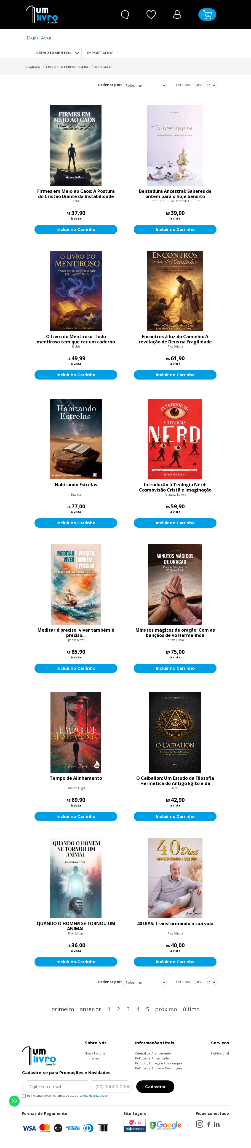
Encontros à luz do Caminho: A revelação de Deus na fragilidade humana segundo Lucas (175, 339)
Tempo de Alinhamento (76, 778)
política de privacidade (93, 1096)
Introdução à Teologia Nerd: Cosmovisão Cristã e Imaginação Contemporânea (175, 487)
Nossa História (95, 1053)
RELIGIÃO (103, 66)
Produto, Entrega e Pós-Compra (158, 1063)
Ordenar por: (110, 84)
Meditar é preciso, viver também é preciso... (76, 633)
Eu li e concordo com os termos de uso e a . (65, 1095)
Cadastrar (155, 1086)
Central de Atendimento (153, 1053)
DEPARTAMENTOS (49, 52)
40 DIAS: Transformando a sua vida (175, 924)
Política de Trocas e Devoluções (158, 1068)
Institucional (220, 1053)
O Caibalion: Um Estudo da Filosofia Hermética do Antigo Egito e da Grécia (175, 781)
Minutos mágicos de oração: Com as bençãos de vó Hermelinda (175, 633)
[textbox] (122, 37)
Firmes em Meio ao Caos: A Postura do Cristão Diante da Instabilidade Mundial (76, 194)
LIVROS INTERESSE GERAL (68, 66)
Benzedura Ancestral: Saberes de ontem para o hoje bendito (175, 194)
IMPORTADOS (100, 52)
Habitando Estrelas (76, 485)
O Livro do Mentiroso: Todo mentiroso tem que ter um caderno (76, 339)
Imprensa (92, 1058)
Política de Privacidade (152, 1058)
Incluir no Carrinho (76, 229)
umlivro (33, 67)
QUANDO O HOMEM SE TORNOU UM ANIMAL (76, 926)
